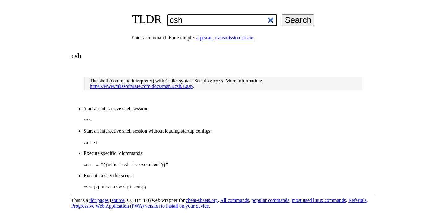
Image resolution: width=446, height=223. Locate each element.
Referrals (357, 200)
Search (298, 20)
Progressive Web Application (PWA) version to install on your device (140, 205)
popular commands (270, 200)
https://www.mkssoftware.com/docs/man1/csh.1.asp (141, 86)
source (118, 200)
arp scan (204, 37)
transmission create (234, 37)
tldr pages (99, 200)
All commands (234, 200)
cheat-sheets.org (202, 200)
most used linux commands (319, 200)
